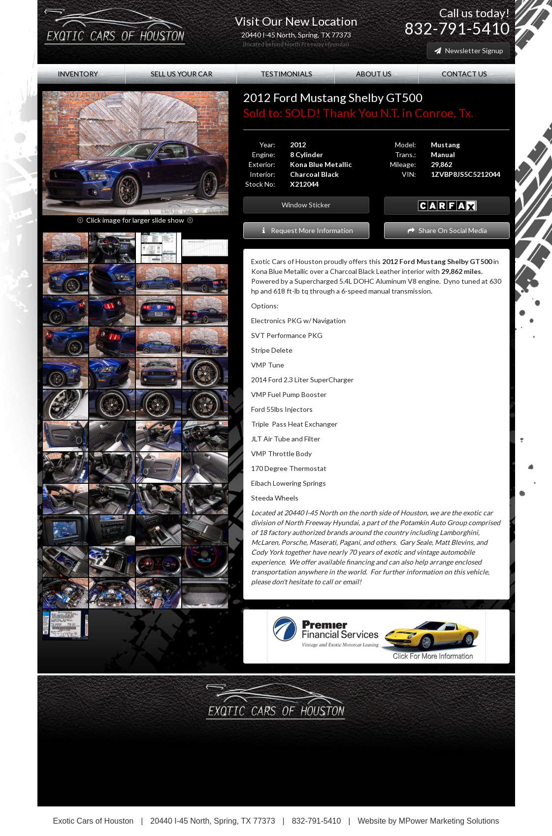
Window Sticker (306, 205)
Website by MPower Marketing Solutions (428, 821)
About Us (376, 73)
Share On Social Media (447, 230)
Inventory (81, 73)
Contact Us (466, 73)
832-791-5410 (457, 28)
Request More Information (306, 230)
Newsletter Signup (468, 50)
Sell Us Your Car (180, 73)
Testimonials (285, 73)
